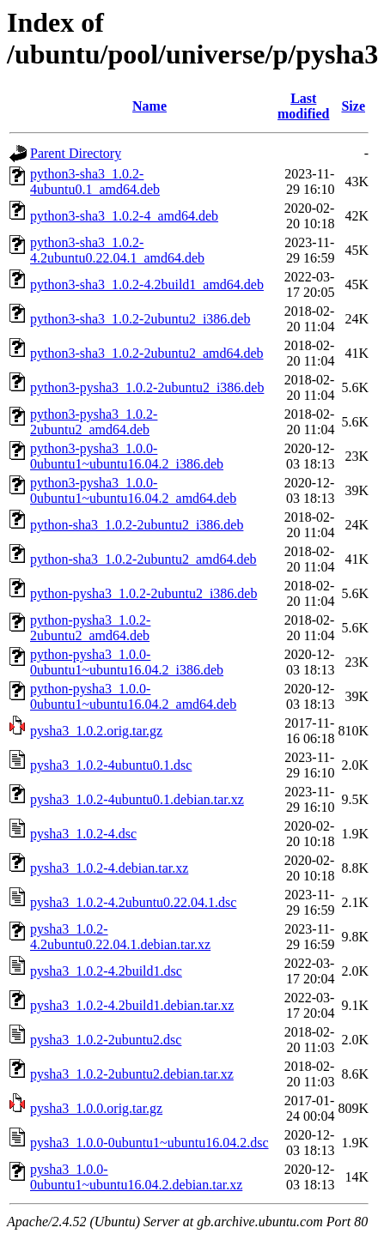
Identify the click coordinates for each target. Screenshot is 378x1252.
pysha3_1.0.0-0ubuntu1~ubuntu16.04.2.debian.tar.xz (136, 1177)
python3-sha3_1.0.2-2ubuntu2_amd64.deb (147, 353)
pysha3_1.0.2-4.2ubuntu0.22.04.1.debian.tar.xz (120, 937)
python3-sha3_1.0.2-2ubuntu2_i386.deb (140, 318)
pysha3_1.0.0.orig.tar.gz (96, 1108)
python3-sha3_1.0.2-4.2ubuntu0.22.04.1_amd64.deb (117, 250)
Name (149, 106)
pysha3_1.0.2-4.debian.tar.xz (109, 868)
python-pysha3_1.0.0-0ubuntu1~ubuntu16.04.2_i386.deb (126, 662)
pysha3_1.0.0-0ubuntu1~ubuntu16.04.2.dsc (149, 1142)
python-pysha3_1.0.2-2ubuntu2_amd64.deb (90, 628)
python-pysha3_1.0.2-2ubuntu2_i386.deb (143, 593)
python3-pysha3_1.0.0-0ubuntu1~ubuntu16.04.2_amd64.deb (133, 490)
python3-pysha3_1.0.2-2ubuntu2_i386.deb (147, 387)
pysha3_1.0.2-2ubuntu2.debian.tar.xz (132, 1074)
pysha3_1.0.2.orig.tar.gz (96, 730)
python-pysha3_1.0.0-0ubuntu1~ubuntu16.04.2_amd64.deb (133, 696)
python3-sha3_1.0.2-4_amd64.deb (124, 216)
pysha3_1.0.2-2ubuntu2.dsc (105, 1039)
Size (353, 106)
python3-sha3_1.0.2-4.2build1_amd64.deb (147, 284)
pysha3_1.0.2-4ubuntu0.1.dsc (111, 765)
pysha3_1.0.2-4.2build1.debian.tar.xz (132, 1005)
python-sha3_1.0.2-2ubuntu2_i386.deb (136, 524)
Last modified (303, 106)
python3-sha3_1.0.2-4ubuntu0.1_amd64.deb (95, 181)
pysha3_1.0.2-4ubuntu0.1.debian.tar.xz (137, 799)
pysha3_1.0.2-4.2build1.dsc (106, 971)
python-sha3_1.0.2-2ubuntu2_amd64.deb (143, 559)
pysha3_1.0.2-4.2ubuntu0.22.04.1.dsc (133, 902)
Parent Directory (75, 153)
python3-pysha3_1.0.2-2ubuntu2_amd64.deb (93, 422)
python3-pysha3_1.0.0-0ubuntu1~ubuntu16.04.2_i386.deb (126, 456)
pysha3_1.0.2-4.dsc (83, 833)
